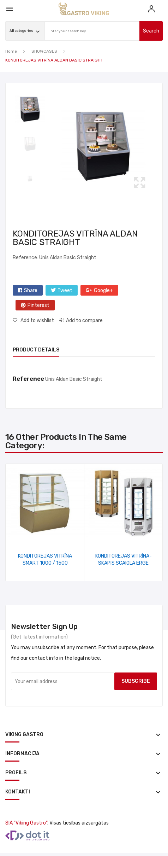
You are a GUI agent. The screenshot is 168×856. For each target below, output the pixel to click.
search (151, 31)
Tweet (65, 290)
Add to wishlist (36, 321)
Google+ (103, 290)
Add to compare (84, 321)
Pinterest (38, 305)
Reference (28, 378)
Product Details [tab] (36, 350)
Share (30, 290)
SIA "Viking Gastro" (26, 823)
